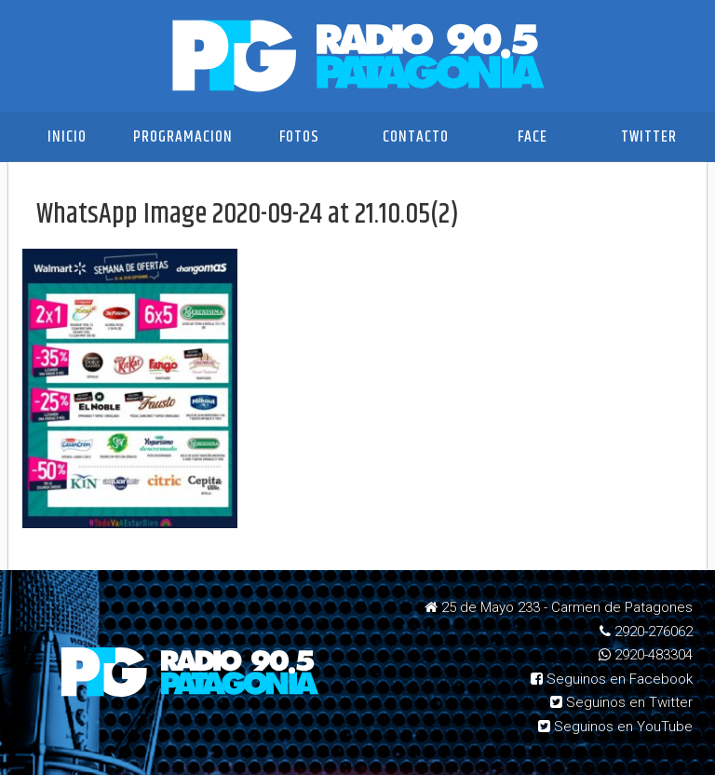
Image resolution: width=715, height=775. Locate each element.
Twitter (649, 137)
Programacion (183, 137)
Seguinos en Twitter (621, 702)
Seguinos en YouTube (615, 726)
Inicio (67, 137)
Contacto (416, 137)
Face (532, 137)
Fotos (299, 137)
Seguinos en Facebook (612, 679)
